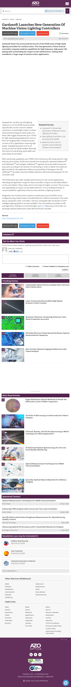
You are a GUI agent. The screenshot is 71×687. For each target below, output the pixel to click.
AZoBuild (8, 595)
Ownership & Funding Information (53, 632)
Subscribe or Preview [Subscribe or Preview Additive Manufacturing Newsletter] (18, 543)
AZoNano (8, 587)
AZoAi (37, 589)
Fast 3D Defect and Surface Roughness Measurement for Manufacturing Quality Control (33, 518)
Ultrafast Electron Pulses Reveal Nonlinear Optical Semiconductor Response (47, 334)
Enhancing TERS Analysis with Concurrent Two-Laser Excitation (29, 509)
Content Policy (51, 629)
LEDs (43, 206)
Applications (29, 615)
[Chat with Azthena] (66, 683)
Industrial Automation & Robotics (23, 561)
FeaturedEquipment (35, 275)
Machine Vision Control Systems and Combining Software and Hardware (51, 145)
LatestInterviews (58, 275)
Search (48, 610)
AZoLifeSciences (41, 595)
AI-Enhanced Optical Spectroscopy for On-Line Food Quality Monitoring (46, 448)
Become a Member (52, 612)
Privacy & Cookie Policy (53, 626)
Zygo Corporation (11, 530)
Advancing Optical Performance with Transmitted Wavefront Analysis (32, 527)
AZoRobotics (9, 589)
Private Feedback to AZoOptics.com (56, 266)
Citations (8, 234)
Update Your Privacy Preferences (35, 681)
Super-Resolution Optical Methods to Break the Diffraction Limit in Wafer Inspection (46, 400)
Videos (7, 615)
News (12, 19)
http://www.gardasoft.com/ (12, 218)
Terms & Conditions (52, 623)
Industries (28, 618)
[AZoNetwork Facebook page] (35, 654)
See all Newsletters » (10, 571)
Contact (48, 618)
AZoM (7, 584)
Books (27, 607)
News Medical (40, 592)
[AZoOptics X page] (40, 654)
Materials (28, 612)
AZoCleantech (10, 592)
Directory (8, 618)
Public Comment (33, 266)
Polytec (8, 504)
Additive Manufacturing (19, 541)
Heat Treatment (17, 551)
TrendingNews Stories (13, 275)
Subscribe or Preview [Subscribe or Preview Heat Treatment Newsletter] (18, 553)
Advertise (49, 620)
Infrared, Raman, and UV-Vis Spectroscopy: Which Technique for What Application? (47, 432)
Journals (8, 623)
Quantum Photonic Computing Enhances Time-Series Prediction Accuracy (46, 318)
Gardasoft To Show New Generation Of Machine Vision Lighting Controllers (54, 131)
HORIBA (8, 512)
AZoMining (8, 597)
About (48, 607)
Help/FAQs (29, 620)
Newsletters (50, 615)
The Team (28, 626)
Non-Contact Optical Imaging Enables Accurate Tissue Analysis (46, 350)
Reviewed (65, 33)
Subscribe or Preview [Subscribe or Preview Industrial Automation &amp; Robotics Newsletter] (18, 563)
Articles (7, 610)
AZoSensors (40, 584)
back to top (64, 639)
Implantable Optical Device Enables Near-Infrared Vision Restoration (47, 286)
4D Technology (11, 523)
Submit (65, 270)
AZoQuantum (40, 587)
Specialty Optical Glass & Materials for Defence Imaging (46, 481)
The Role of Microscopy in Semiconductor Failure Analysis (47, 416)
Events (27, 610)
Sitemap (28, 623)
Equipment (9, 612)
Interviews (8, 620)
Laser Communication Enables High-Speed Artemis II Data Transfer (44, 302)
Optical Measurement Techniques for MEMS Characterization (45, 464)
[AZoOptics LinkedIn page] (31, 654)
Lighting (18, 19)
